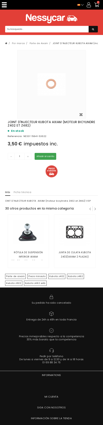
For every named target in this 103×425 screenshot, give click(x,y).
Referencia (15, 136)
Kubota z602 (13, 283)
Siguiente (95, 208)
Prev (90, 208)
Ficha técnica (22, 192)
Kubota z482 (75, 276)
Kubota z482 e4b (35, 283)
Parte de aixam (15, 276)
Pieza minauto (37, 276)
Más (7, 192)
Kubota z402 (56, 276)
